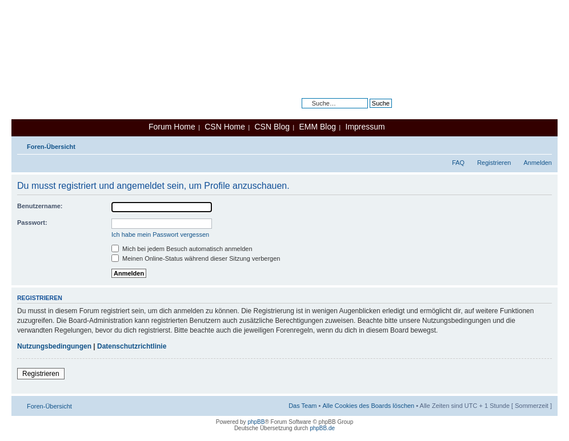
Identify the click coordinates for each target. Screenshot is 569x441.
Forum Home (172, 126)
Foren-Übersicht (51, 146)
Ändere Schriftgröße (543, 144)
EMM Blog (317, 126)
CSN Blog (271, 126)
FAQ (458, 162)
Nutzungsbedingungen (54, 346)
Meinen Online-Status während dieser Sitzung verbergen (195, 258)
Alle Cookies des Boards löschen (368, 405)
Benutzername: (39, 206)
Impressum (365, 126)
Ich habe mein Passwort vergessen (160, 234)
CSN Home (225, 126)
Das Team (302, 405)
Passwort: (32, 222)
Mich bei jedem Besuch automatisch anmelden (182, 248)
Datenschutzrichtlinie (131, 346)
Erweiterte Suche (368, 111)
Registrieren (494, 162)
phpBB (256, 422)
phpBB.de (322, 428)
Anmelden (537, 162)
